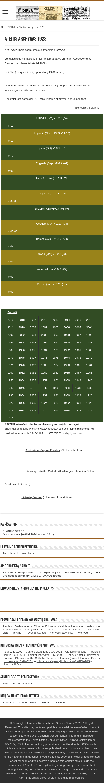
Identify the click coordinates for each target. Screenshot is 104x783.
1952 (44, 380)
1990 (67, 342)
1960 (44, 372)
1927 (10, 403)
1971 (10, 365)
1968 (44, 365)
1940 (44, 387)
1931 (55, 395)
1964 (89, 365)
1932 (44, 395)
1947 (10, 387)
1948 (89, 380)
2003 (10, 335)
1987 (10, 350)
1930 (67, 395)
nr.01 (10, 291)
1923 (55, 403)
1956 (89, 372)
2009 (33, 327)
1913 (78, 410)
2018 (22, 319)
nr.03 (10, 261)
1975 (55, 357)
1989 (78, 342)
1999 (55, 335)
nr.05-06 (12, 231)
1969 (33, 365)
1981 (78, 350)
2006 (67, 327)
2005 (78, 327)
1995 (10, 342)
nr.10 (10, 155)
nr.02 (10, 276)
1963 (10, 372)
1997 (78, 335)
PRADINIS (8, 27)
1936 (89, 387)
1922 (67, 403)
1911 (10, 418)
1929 (78, 395)
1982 (67, 350)
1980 (89, 350)
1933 (33, 395)
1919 (10, 410)
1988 (89, 342)
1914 (67, 410)
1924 (44, 403)
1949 (78, 380)
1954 (22, 380)
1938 (67, 387)
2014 (67, 319)
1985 (33, 350)
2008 (44, 327)
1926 (22, 403)
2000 (44, 335)
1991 (55, 342)
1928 (89, 395)
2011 (10, 327)
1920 (89, 403)
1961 (33, 372)
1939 (56, 387)
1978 (22, 357)
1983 (55, 350)
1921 (78, 403)
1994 (22, 342)
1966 (67, 365)
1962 (22, 372)
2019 (10, 319)
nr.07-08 (12, 201)
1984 (44, 350)
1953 (33, 380)
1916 (44, 410)
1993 (33, 342)
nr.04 (10, 246)
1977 (33, 357)
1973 (78, 357)
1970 (22, 365)
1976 (44, 357)
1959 (55, 372)
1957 (78, 372)
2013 (78, 319)
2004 (89, 327)
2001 (33, 335)
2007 (55, 327)
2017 (33, 319)
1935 (10, 395)
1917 (33, 410)
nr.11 (10, 140)
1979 (10, 357)
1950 (67, 380)
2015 (55, 319)
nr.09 (10, 170)
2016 (44, 319)
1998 (67, 335)
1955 (10, 380)
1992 (44, 342)
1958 (67, 372)
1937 (78, 387)
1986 (22, 350)
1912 (89, 410)
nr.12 (10, 125)
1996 (89, 335)
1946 (22, 387)
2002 (22, 335)
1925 (33, 403)
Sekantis (94, 107)
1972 (89, 357)
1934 (22, 395)
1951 (55, 380)
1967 (55, 365)
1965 (78, 365)
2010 (22, 327)
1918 (22, 410)
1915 (55, 410)
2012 (89, 319)
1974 (67, 357)
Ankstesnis (80, 107)
